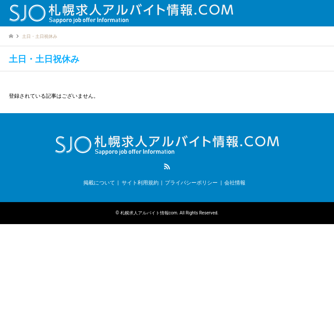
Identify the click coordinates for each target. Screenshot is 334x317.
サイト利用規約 (140, 183)
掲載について (99, 183)
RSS (167, 166)
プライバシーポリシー (191, 183)
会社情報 (234, 183)
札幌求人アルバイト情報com (149, 212)
